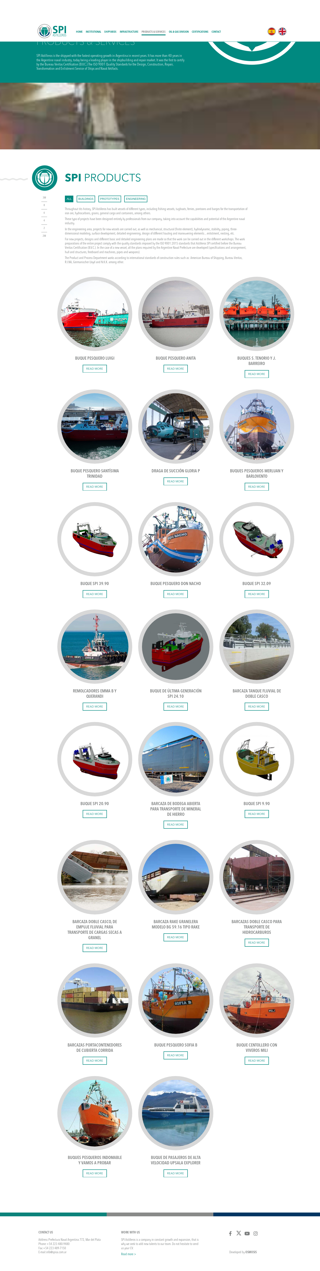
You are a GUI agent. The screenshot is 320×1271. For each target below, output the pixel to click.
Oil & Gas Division (179, 11)
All (69, 178)
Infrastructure (129, 11)
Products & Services (154, 11)
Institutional (93, 11)
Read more (94, 348)
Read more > (128, 1233)
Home (79, 11)
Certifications (200, 11)
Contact (216, 11)
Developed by (243, 1231)
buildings (85, 178)
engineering (136, 178)
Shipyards (110, 11)
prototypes (109, 178)
